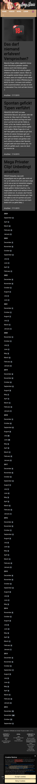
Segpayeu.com (6, 742)
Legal (18, 736)
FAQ (6, 739)
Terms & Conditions (31, 744)
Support (6, 738)
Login (25, 11)
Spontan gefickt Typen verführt (18, 105)
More (19, 11)
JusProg (31, 730)
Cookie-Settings (31, 749)
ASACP (30, 743)
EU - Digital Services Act (18, 737)
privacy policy (20, 767)
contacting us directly (30, 768)
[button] (33, 12)
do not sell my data (30, 771)
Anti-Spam (31, 747)
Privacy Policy (31, 746)
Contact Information (18, 740)
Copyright (19, 739)
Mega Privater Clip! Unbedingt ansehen (17, 167)
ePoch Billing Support (6, 741)
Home (4, 11)
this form (21, 768)
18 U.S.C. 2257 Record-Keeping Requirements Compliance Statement (31, 740)
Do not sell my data (31, 750)
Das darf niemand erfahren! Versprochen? (16, 51)
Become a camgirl (31, 738)
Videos (11, 11)
